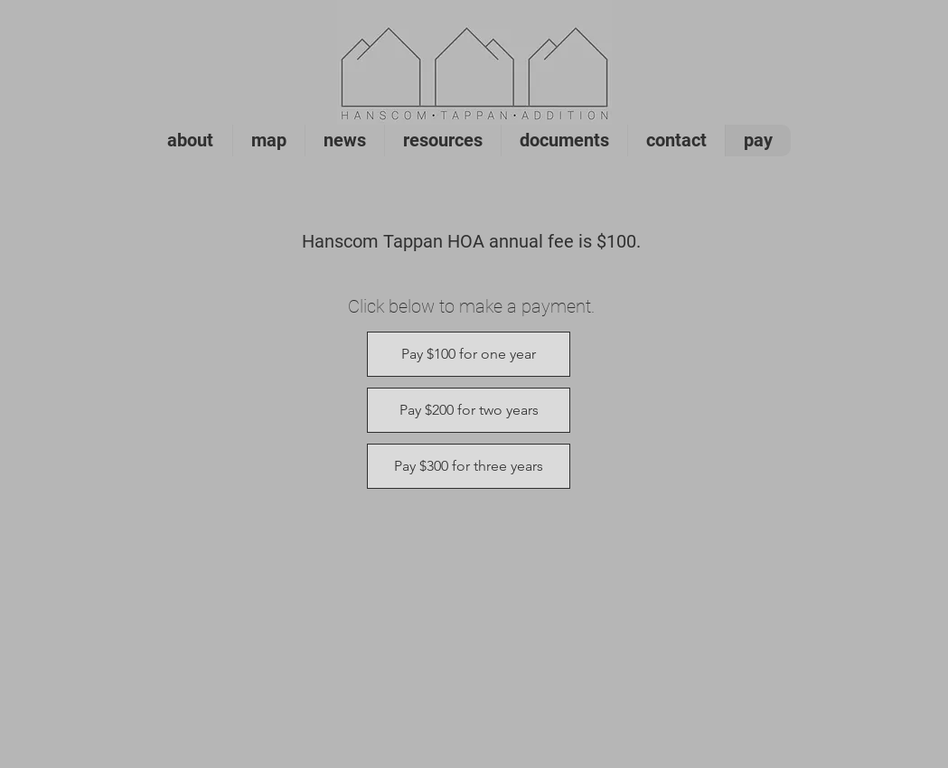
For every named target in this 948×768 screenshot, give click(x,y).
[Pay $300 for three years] (468, 466)
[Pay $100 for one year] (468, 354)
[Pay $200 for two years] (468, 410)
